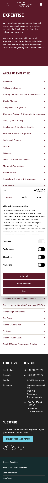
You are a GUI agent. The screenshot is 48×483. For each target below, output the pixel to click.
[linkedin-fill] (5, 447)
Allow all (24, 276)
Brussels (7, 375)
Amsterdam (8, 370)
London (6, 380)
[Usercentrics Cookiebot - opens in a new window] (34, 190)
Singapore (7, 385)
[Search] (7, 4)
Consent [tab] (9, 197)
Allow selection (24, 283)
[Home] (24, 4)
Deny (24, 291)
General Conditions (10, 462)
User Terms (7, 478)
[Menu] (41, 4)
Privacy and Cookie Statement (15, 467)
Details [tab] (24, 197)
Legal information (10, 473)
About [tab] (39, 197)
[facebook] (21, 447)
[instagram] (13, 447)
